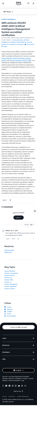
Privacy (4, 396)
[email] (25, 386)
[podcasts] (22, 386)
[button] (18, 12)
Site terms (12, 396)
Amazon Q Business (19, 58)
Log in (18, 217)
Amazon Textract (9, 288)
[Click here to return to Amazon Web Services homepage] (18, 3)
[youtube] (19, 386)
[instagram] (12, 386)
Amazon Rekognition (10, 284)
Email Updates (10, 316)
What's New (8, 252)
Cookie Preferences (23, 396)
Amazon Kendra (9, 275)
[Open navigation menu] (3, 3)
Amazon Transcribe (15, 60)
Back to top (18, 391)
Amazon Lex (8, 277)
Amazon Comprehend (11, 273)
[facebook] (6, 386)
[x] (3, 386)
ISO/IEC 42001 (26, 60)
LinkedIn (8, 311)
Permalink (20, 44)
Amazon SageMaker (10, 286)
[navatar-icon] (33, 3)
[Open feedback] (35, 211)
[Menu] (33, 238)
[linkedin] (9, 386)
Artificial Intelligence (8, 19)
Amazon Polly (8, 280)
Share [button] (4, 46)
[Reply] (13, 238)
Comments (29, 44)
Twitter (7, 307)
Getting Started (9, 250)
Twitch (7, 313)
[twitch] (16, 386)
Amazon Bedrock (6, 58)
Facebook (8, 309)
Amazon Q (7, 282)
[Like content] (4, 200)
